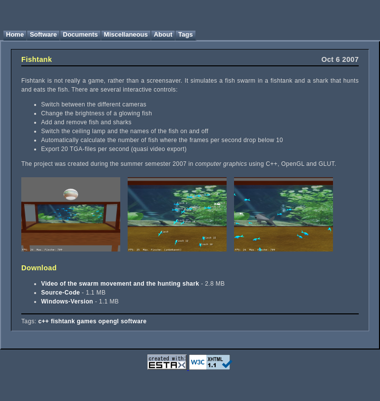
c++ (43, 321)
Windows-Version (67, 301)
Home (15, 34)
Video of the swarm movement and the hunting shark (120, 283)
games (86, 321)
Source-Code (60, 292)
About (163, 34)
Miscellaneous (126, 34)
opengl (108, 321)
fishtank (63, 321)
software (133, 321)
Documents (80, 34)
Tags (185, 34)
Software (43, 34)
